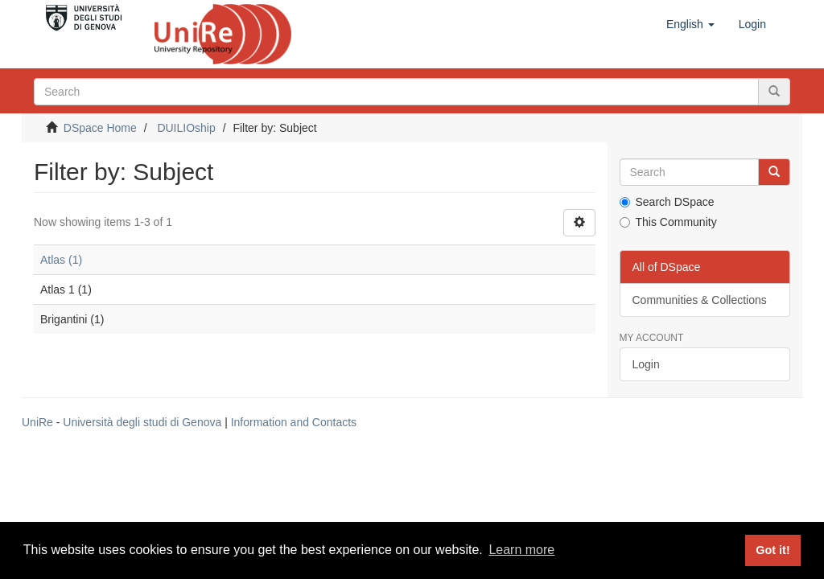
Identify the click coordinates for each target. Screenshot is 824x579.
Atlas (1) (61, 259)
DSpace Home (100, 127)
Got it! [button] (772, 550)
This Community (668, 222)
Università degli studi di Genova (142, 422)
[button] (690, 24)
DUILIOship (186, 127)
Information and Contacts (293, 422)
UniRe (37, 422)
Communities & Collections (699, 300)
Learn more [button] (521, 549)
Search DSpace (667, 201)
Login (646, 364)
